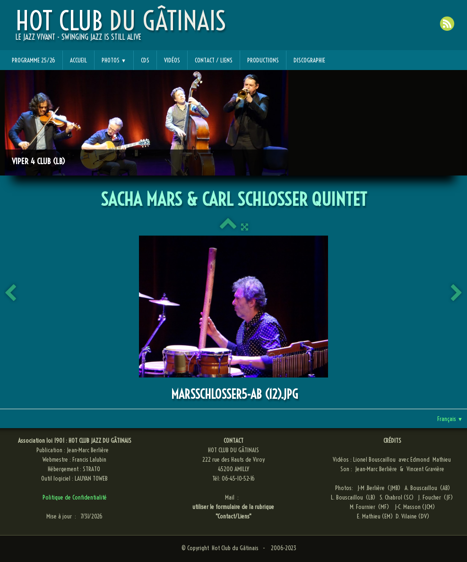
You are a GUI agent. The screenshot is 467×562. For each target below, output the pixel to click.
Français (450, 418)
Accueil (78, 60)
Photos (114, 60)
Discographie (309, 60)
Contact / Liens (214, 60)
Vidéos (172, 60)
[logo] (121, 28)
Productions (263, 60)
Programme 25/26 (33, 60)
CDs (145, 60)
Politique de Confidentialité (75, 497)
